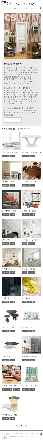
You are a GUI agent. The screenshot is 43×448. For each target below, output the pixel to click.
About (12, 4)
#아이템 (5, 156)
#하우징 (31, 244)
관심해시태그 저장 (25, 129)
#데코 (12, 273)
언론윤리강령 (32, 436)
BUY (13, 120)
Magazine (19, 4)
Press (26, 4)
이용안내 (26, 436)
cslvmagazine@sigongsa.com (16, 436)
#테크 (32, 360)
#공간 (24, 244)
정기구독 (32, 4)
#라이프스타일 (7, 389)
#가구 (12, 156)
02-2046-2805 (6, 437)
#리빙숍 (16, 389)
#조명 (12, 302)
